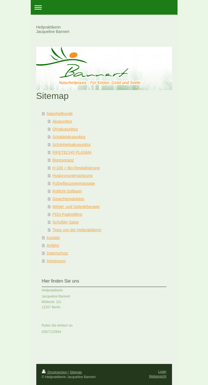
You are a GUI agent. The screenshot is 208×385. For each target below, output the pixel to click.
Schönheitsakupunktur (71, 144)
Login (162, 372)
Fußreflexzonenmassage (73, 183)
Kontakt (53, 237)
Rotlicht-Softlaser (67, 191)
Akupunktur (62, 121)
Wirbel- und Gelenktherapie (75, 206)
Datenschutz (57, 253)
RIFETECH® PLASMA (71, 152)
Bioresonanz (63, 160)
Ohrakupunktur (65, 129)
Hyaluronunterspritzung (72, 175)
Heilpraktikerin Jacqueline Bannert (53, 29)
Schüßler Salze (65, 222)
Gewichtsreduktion (68, 199)
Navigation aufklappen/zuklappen (104, 7)
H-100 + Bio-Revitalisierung (76, 168)
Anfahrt (53, 245)
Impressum (56, 261)
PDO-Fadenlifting (67, 214)
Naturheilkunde (60, 113)
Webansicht (157, 376)
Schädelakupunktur (69, 137)
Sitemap (76, 372)
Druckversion (55, 372)
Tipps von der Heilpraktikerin (76, 230)
